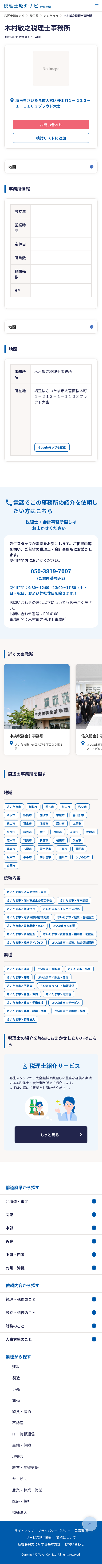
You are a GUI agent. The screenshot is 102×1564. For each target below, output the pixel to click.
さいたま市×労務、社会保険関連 (72, 942)
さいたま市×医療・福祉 (69, 1011)
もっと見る (49, 1134)
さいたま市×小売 (79, 969)
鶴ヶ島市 (45, 857)
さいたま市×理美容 (58, 994)
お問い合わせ (51, 124)
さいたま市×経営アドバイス (25, 942)
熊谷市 (49, 807)
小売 (16, 1389)
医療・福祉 (21, 1501)
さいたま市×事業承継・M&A (25, 926)
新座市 (44, 840)
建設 (16, 1366)
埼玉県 (34, 16)
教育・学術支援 (25, 1467)
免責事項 (81, 1530)
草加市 (11, 832)
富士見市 (45, 849)
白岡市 (11, 865)
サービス (19, 1478)
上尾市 (77, 823)
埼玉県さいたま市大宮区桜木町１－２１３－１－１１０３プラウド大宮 (53, 103)
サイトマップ (24, 1530)
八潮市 (27, 849)
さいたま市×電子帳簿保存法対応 (28, 917)
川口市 (66, 807)
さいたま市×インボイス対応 (61, 909)
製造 (16, 1378)
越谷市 (27, 832)
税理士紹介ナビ (14, 16)
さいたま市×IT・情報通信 (57, 986)
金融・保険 (21, 1445)
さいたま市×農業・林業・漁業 (26, 1011)
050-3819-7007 (51, 574)
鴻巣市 (44, 823)
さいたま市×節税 (63, 926)
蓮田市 (79, 849)
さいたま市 (51, 16)
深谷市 (60, 823)
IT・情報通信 (23, 1434)
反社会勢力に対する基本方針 (39, 1544)
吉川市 (63, 857)
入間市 (74, 832)
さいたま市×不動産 (19, 986)
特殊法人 (19, 1512)
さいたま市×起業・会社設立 (75, 917)
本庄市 (60, 815)
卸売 (16, 1400)
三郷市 (63, 849)
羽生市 (27, 823)
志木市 (11, 840)
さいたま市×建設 (18, 969)
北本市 (11, 849)
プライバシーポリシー (54, 1530)
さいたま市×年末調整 (74, 900)
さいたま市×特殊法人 (21, 1019)
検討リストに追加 (51, 138)
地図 (12, 166)
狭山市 (11, 823)
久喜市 (77, 840)
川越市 (33, 807)
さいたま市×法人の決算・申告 (26, 892)
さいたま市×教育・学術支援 (25, 1002)
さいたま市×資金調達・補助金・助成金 (68, 934)
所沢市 (11, 815)
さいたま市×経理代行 (21, 909)
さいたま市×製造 (48, 969)
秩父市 (82, 807)
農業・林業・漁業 (27, 1490)
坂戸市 (11, 857)
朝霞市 (90, 832)
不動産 (18, 1422)
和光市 (27, 840)
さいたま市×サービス (65, 1002)
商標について (66, 1537)
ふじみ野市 (82, 857)
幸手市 (27, 857)
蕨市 (42, 832)
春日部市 (78, 815)
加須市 (44, 815)
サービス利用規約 (39, 1537)
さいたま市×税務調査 (21, 934)
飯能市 (27, 815)
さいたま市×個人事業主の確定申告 (29, 900)
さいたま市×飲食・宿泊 (52, 977)
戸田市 (57, 832)
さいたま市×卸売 (18, 977)
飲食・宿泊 (21, 1411)
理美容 (18, 1456)
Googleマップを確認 (52, 447)
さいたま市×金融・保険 (22, 994)
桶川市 (60, 840)
